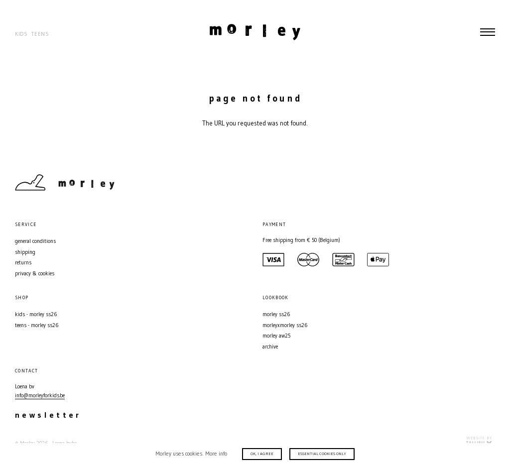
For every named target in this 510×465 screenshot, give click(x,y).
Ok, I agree (262, 453)
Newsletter (48, 415)
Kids (21, 34)
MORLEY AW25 (276, 336)
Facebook (490, 183)
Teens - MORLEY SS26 (36, 325)
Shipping (25, 252)
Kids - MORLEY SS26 (36, 314)
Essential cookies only (322, 453)
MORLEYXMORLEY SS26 (284, 325)
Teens (40, 34)
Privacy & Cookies (34, 273)
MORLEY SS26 (276, 314)
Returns (23, 262)
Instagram (473, 183)
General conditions (35, 241)
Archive (270, 347)
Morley (255, 31)
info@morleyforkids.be (40, 395)
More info (216, 453)
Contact (455, 183)
